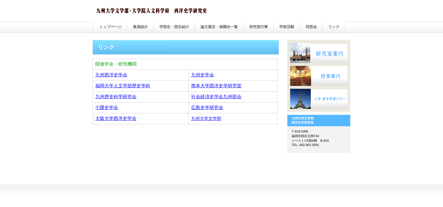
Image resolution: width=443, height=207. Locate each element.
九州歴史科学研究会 (116, 96)
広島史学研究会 (207, 107)
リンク (333, 27)
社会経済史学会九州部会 (216, 96)
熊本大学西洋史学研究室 (216, 85)
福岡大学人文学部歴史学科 (122, 85)
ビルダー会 (153, 11)
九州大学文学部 (206, 118)
